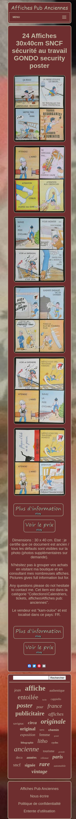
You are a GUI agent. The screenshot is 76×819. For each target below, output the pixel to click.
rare (44, 764)
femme (44, 735)
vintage (39, 771)
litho (42, 741)
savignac (18, 723)
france (54, 706)
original (27, 728)
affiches (56, 714)
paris (57, 756)
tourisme (48, 751)
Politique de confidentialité (39, 804)
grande (61, 752)
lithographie (27, 742)
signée (30, 765)
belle (44, 699)
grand (56, 736)
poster (25, 705)
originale (53, 721)
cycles (54, 742)
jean (17, 690)
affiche (35, 688)
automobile (60, 765)
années (31, 757)
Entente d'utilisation (39, 811)
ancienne (26, 749)
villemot (44, 758)
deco (19, 757)
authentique (57, 690)
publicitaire (29, 713)
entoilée (28, 697)
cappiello (56, 699)
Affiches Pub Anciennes (39, 789)
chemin (53, 730)
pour (39, 707)
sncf (17, 764)
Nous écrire (39, 796)
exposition (27, 735)
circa (32, 722)
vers (42, 729)
